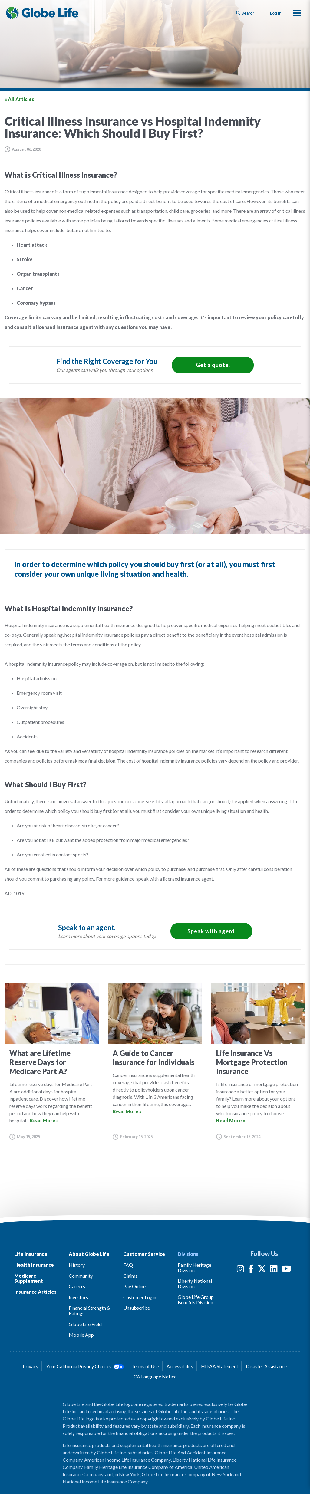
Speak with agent (211, 931)
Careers (77, 1286)
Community (81, 1276)
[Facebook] (251, 1270)
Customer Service (144, 1254)
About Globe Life (89, 1254)
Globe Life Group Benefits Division (196, 1299)
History (77, 1265)
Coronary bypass (36, 303)
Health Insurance (34, 1265)
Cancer (25, 288)
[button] (297, 13)
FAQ (128, 1265)
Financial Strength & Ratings (89, 1310)
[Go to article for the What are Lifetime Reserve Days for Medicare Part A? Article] (51, 1061)
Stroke (25, 259)
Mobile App (81, 1335)
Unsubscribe (136, 1308)
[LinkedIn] (274, 1270)
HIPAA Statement (219, 1366)
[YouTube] (286, 1270)
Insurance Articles (35, 1292)
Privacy (30, 1366)
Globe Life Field (85, 1324)
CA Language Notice (155, 1376)
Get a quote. (213, 365)
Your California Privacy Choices (85, 1366)
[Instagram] (240, 1270)
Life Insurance (30, 1254)
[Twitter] (262, 1270)
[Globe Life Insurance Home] (42, 13)
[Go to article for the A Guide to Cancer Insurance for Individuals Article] (154, 1061)
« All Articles (19, 99)
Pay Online (134, 1286)
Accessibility (180, 1366)
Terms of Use (145, 1366)
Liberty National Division (195, 1283)
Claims (130, 1276)
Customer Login (139, 1297)
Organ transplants (38, 274)
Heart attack (32, 245)
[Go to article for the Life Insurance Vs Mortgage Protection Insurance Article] (258, 1061)
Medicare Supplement (28, 1278)
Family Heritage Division (194, 1267)
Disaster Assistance (266, 1366)
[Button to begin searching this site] (243, 13)
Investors (78, 1297)
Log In (275, 13)
